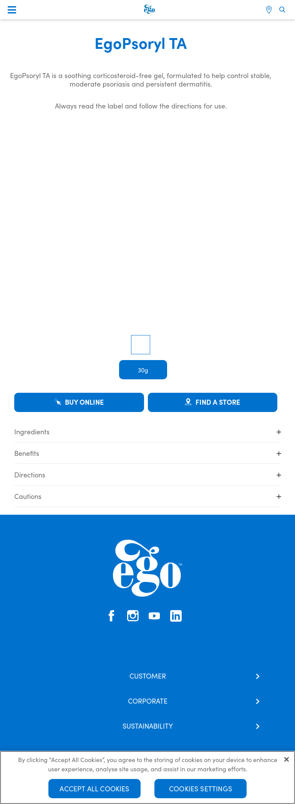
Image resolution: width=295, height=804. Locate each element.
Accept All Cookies (94, 788)
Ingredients (147, 431)
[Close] (286, 759)
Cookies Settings (200, 788)
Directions (147, 474)
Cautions (147, 496)
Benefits (147, 453)
